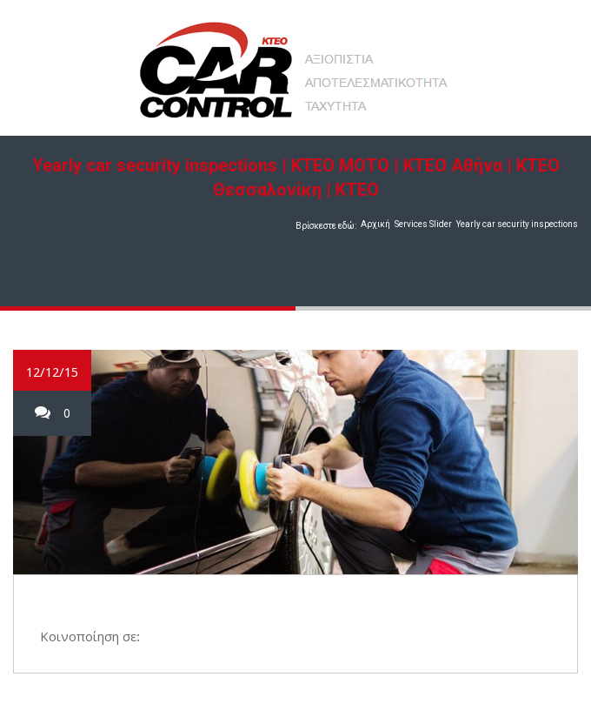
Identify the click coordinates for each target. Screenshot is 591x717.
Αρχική (375, 224)
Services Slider (423, 224)
